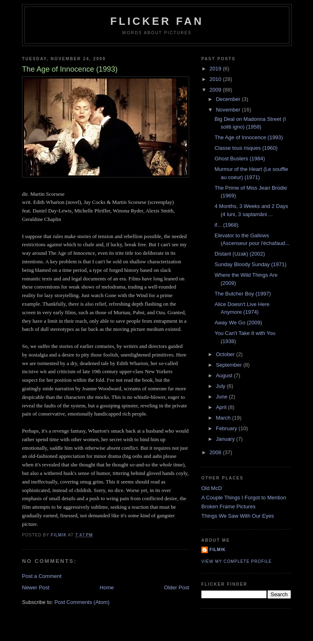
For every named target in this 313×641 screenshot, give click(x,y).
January (226, 439)
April (222, 407)
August (225, 375)
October (226, 354)
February (227, 428)
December (229, 99)
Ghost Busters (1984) (239, 158)
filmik (217, 549)
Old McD (211, 488)
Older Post (176, 587)
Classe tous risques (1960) (246, 148)
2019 (216, 69)
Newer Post (35, 587)
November (229, 110)
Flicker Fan (156, 21)
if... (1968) (226, 225)
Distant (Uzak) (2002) (239, 254)
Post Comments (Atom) (82, 602)
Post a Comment (42, 576)
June (222, 397)
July (221, 386)
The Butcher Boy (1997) (242, 294)
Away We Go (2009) (238, 322)
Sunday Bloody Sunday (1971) (250, 264)
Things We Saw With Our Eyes (237, 516)
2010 (216, 79)
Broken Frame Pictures (228, 506)
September (229, 365)
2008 (216, 452)
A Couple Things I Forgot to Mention (243, 497)
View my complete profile (236, 561)
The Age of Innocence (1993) (248, 137)
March (224, 418)
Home (107, 587)
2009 (216, 90)
